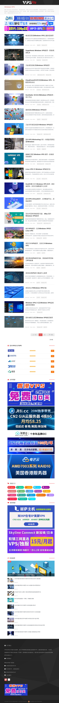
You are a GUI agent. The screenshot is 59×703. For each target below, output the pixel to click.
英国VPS (47, 491)
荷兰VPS (38, 491)
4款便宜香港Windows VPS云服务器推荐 (40, 35)
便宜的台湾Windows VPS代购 (36, 288)
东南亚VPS (43, 267)
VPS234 (11, 701)
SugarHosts (39, 60)
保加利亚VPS (22, 499)
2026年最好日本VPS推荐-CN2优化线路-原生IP (25, 605)
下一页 (51, 335)
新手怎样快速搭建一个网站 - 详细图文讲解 (24, 598)
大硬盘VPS (44, 149)
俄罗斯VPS (11, 495)
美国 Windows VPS (41, 74)
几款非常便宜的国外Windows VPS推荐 (39, 125)
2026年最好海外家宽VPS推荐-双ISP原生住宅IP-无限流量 (27, 578)
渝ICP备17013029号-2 (23, 701)
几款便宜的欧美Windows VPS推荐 (38, 65)
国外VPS (38, 149)
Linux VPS (38, 178)
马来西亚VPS (41, 495)
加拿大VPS (21, 495)
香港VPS (38, 45)
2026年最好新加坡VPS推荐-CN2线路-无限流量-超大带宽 (27, 631)
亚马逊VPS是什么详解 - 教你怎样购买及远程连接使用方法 (27, 592)
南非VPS (44, 238)
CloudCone (39, 89)
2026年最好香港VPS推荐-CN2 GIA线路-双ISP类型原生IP (27, 585)
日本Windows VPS (47, 193)
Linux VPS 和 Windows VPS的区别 (38, 169)
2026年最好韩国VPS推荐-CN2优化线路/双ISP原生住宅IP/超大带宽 (29, 625)
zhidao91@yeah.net (11, 665)
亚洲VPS (38, 252)
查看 (52, 350)
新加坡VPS (11, 491)
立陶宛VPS (31, 495)
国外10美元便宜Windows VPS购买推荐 (39, 317)
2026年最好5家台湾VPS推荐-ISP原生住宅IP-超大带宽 (26, 618)
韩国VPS (46, 487)
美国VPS (11, 487)
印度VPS (32, 499)
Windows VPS (44, 45)
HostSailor (39, 104)
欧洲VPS (38, 119)
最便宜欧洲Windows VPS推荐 (36, 110)
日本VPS (43, 252)
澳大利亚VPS (12, 499)
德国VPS (30, 491)
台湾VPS (38, 297)
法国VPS (21, 491)
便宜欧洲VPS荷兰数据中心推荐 (36, 273)
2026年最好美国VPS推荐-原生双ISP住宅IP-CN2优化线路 (27, 611)
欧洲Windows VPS (45, 104)
